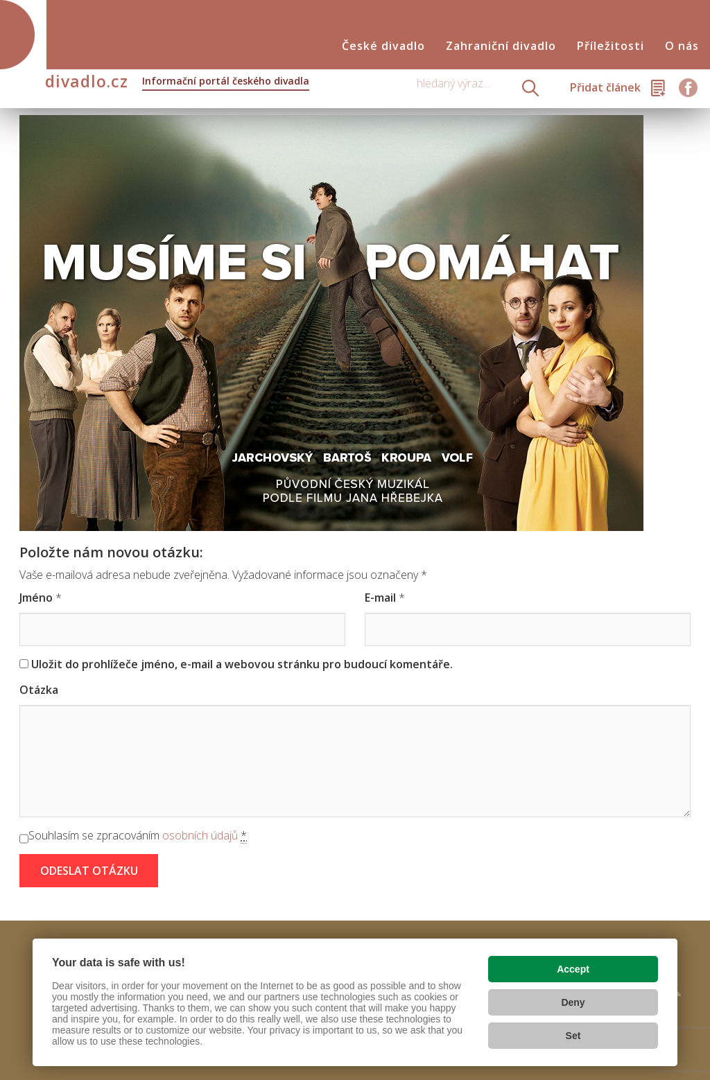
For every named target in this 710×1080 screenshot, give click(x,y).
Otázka (38, 689)
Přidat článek (605, 87)
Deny (573, 1002)
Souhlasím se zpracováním (137, 836)
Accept (573, 969)
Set (573, 1035)
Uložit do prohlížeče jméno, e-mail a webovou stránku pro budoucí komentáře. (242, 664)
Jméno (36, 597)
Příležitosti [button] (610, 46)
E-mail (380, 597)
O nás (682, 46)
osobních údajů (200, 835)
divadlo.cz (177, 82)
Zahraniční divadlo (501, 46)
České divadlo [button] (383, 46)
